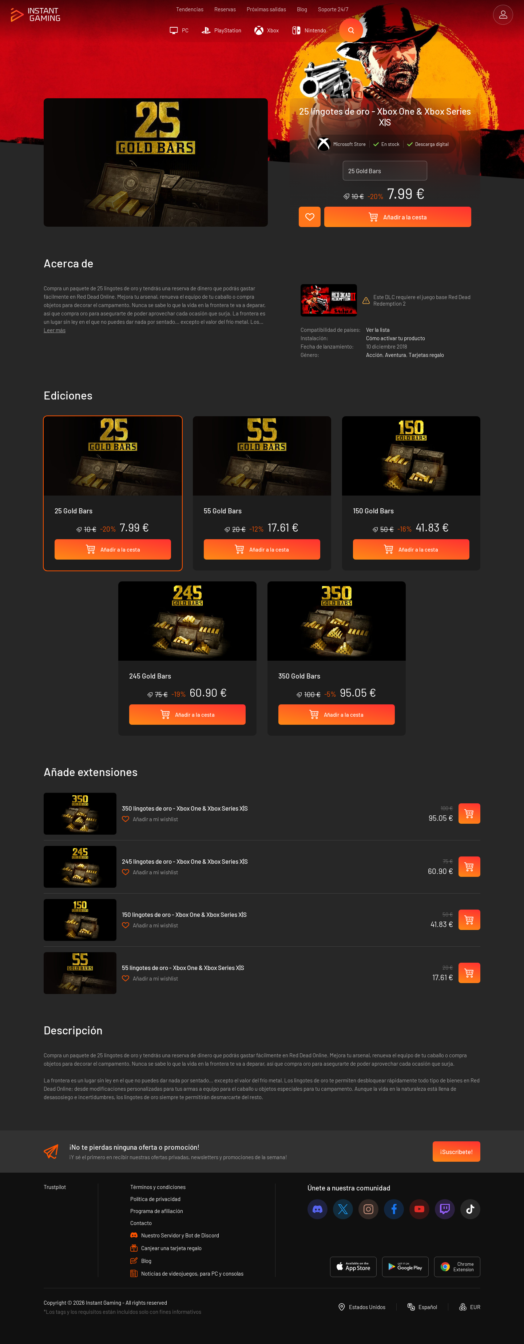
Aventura (395, 354)
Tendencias (189, 9)
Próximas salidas (266, 9)
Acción (374, 354)
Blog (302, 9)
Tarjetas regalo (426, 354)
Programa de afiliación (156, 1211)
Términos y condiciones (158, 1187)
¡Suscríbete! (456, 1151)
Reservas (225, 9)
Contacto (141, 1223)
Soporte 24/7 (333, 9)
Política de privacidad (155, 1199)
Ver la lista (378, 329)
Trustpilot (55, 1187)
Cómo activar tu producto (395, 338)
